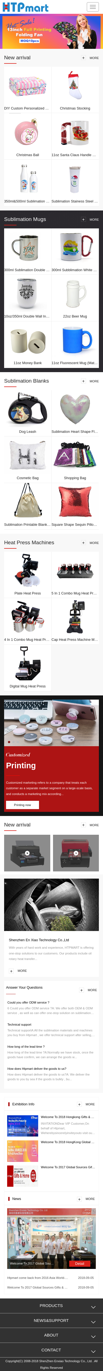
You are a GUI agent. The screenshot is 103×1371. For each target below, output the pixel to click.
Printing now (22, 805)
